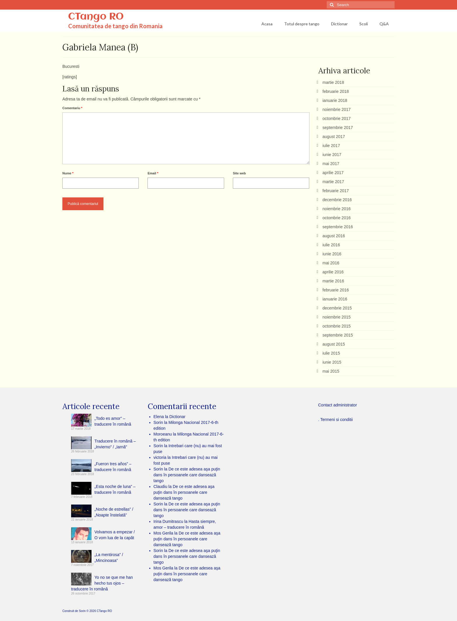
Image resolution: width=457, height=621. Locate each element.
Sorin (82, 611)
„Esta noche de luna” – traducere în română (115, 489)
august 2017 (334, 136)
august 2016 (334, 235)
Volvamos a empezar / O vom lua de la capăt (114, 535)
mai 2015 (331, 371)
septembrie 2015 (338, 335)
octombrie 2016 (337, 217)
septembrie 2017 (338, 127)
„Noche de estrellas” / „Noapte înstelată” (113, 512)
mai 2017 (331, 163)
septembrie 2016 (338, 226)
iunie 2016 (332, 254)
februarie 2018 (336, 91)
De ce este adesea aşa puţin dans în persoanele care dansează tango (187, 475)
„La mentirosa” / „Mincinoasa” (108, 557)
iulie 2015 (331, 353)
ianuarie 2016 (335, 299)
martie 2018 (333, 82)
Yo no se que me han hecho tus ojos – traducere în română (102, 583)
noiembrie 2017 (337, 109)
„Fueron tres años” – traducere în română (112, 466)
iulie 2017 (331, 145)
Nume (67, 173)
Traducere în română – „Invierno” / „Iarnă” (115, 444)
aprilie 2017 (333, 172)
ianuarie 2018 (335, 100)
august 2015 (334, 344)
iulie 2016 (331, 245)
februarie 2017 (336, 190)
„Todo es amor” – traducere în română (112, 421)
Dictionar (177, 416)
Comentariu (72, 108)
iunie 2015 (332, 362)
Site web (239, 173)
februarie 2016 (336, 290)
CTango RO (96, 17)
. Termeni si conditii (335, 419)
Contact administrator (337, 405)
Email (152, 173)
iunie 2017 (332, 154)
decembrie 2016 (337, 199)
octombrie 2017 (337, 118)
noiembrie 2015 (337, 317)
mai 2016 (331, 263)
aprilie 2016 (333, 272)
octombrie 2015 (337, 326)
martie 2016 (333, 281)
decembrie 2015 (337, 308)
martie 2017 (333, 181)
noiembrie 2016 (337, 208)
